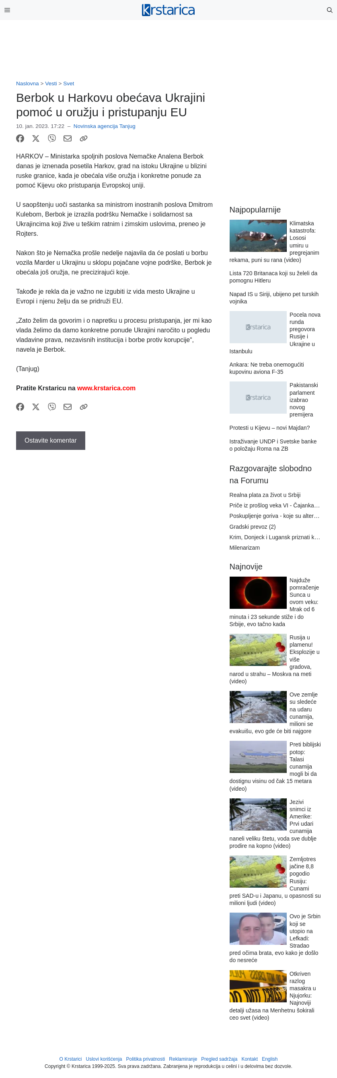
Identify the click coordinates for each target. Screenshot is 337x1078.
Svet (68, 83)
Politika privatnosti (145, 1059)
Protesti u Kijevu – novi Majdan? (270, 428)
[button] (330, 10)
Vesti (51, 83)
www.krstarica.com (106, 388)
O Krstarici (70, 1059)
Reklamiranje (183, 1059)
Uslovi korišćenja (104, 1059)
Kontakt (249, 1059)
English (269, 1059)
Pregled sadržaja (219, 1059)
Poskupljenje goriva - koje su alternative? (281, 516)
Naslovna (27, 83)
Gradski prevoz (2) (253, 527)
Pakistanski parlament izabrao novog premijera (304, 400)
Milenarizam (245, 547)
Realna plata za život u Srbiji (265, 495)
